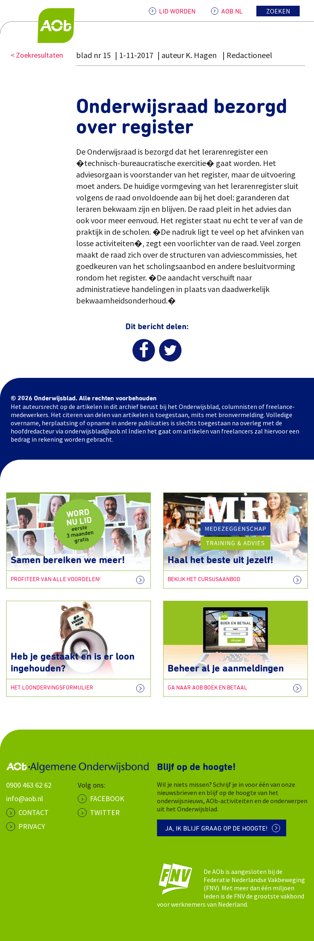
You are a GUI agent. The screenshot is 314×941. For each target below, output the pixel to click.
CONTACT (33, 812)
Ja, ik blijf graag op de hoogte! (216, 828)
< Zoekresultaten (37, 55)
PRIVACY (31, 826)
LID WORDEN (177, 11)
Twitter (105, 812)
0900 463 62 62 (29, 785)
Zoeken (278, 11)
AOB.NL (232, 11)
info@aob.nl (24, 798)
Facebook (107, 798)
